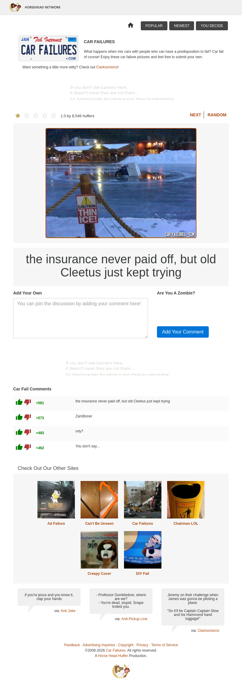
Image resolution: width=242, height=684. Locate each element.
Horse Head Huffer (113, 656)
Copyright (125, 645)
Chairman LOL (185, 523)
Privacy (142, 645)
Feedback (72, 645)
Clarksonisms (107, 67)
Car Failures (142, 523)
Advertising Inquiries (99, 645)
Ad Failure (56, 523)
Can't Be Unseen (99, 523)
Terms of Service (164, 645)
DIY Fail (142, 574)
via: (57, 611)
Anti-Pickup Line (134, 619)
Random (217, 114)
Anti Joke (68, 611)
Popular (154, 26)
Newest (181, 26)
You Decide (212, 26)
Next (195, 114)
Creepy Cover (99, 574)
